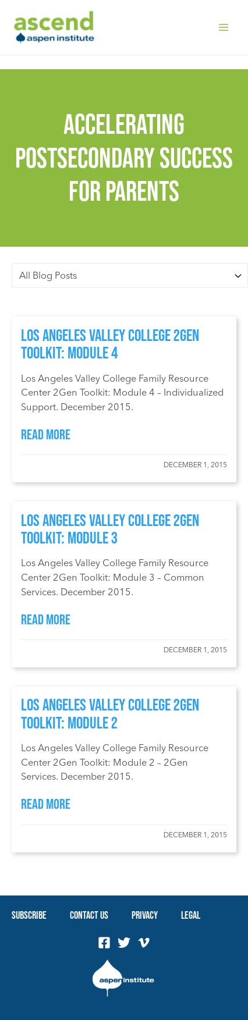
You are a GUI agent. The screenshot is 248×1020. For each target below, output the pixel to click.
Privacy (145, 915)
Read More (45, 434)
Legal (190, 915)
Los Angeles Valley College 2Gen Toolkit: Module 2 (110, 713)
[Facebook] (104, 942)
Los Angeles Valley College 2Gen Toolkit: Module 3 (110, 529)
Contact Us (89, 915)
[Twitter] (124, 942)
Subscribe (29, 915)
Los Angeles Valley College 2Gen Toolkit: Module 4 (110, 344)
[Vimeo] (143, 942)
